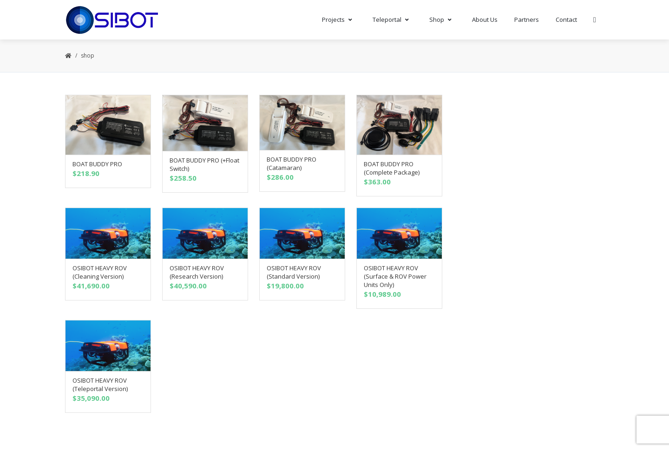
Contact (566, 19)
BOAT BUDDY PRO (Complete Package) (392, 168)
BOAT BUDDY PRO (97, 164)
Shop (442, 19)
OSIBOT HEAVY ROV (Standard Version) (294, 272)
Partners (526, 19)
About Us (485, 19)
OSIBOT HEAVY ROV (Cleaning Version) (99, 272)
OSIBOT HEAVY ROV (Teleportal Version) (100, 384)
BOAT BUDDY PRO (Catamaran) (291, 163)
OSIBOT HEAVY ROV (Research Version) (197, 272)
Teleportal (393, 19)
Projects (339, 19)
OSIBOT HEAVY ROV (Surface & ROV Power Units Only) (395, 276)
